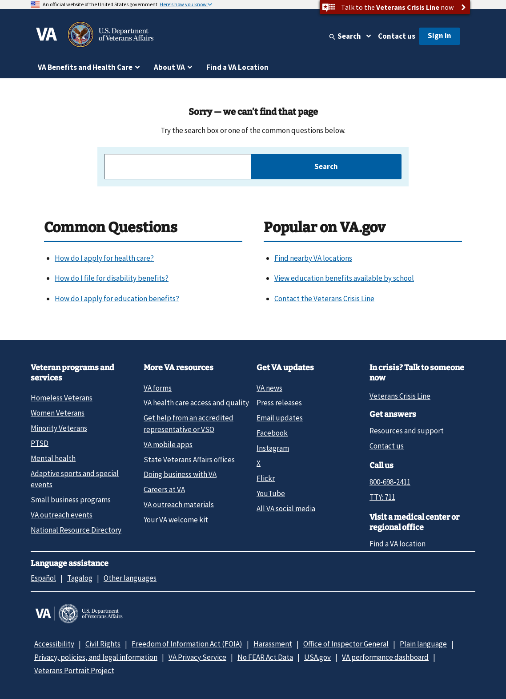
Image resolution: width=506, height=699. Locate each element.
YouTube (271, 493)
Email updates (280, 418)
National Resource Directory (76, 530)
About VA (169, 67)
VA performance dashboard (385, 657)
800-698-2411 (389, 482)
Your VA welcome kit (176, 520)
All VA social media (286, 508)
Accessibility (54, 644)
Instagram (273, 448)
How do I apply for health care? (104, 258)
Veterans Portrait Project (74, 670)
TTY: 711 (382, 497)
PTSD (39, 443)
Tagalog (79, 578)
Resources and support (406, 431)
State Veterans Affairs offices (189, 460)
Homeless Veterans (61, 398)
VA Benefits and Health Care (85, 67)
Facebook (272, 433)
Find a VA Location (237, 67)
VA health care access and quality (196, 403)
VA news (269, 388)
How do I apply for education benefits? (117, 298)
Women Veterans (57, 413)
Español (43, 578)
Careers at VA (164, 489)
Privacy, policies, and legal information (95, 657)
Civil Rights (102, 644)
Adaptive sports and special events (75, 479)
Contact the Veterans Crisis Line (324, 298)
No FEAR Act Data (265, 657)
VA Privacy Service (197, 657)
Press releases (279, 403)
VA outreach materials (179, 504)
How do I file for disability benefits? (112, 278)
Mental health (53, 458)
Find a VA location (397, 544)
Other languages (130, 578)
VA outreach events (61, 515)
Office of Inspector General (346, 644)
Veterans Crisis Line (399, 396)
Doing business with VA (180, 474)
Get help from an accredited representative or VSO (188, 423)
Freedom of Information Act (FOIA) (187, 644)
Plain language (423, 644)
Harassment (272, 644)
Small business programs (71, 500)
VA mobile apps (168, 444)
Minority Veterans (59, 428)
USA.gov (317, 657)
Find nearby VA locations (313, 258)
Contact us (396, 36)
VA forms (158, 388)
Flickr (266, 478)
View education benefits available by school (344, 278)
